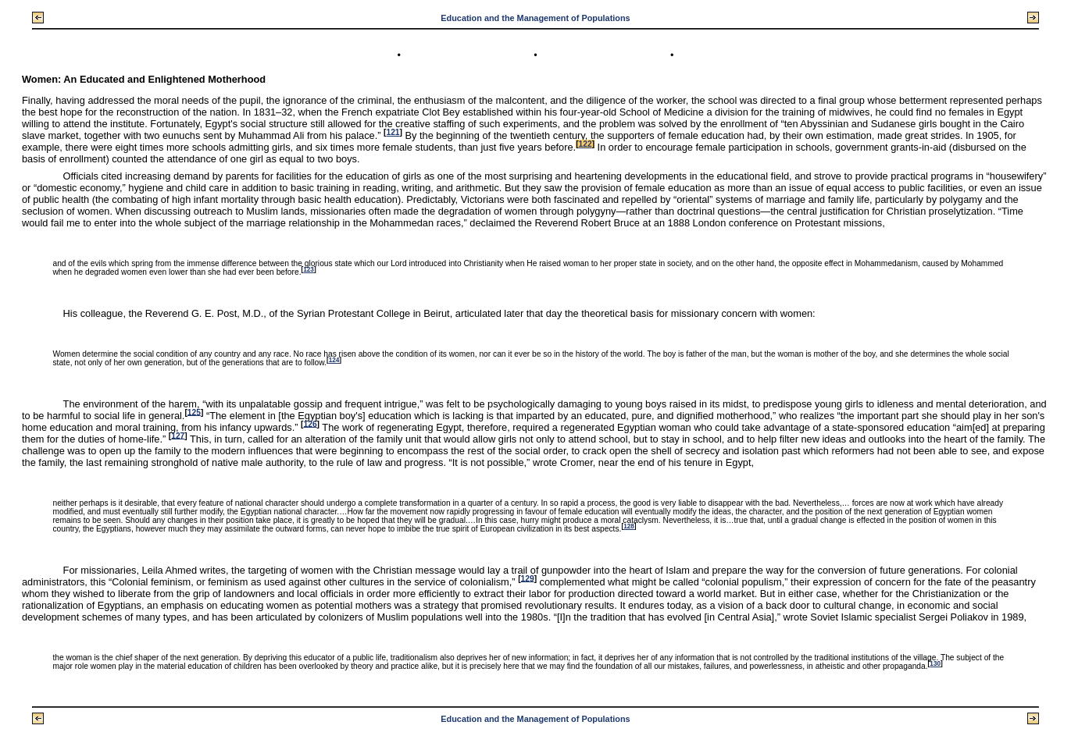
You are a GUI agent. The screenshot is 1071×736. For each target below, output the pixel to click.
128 (628, 526)
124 (334, 360)
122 (585, 144)
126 (310, 423)
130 (935, 663)
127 (177, 435)
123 (308, 269)
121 (392, 132)
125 (194, 411)
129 (527, 578)
